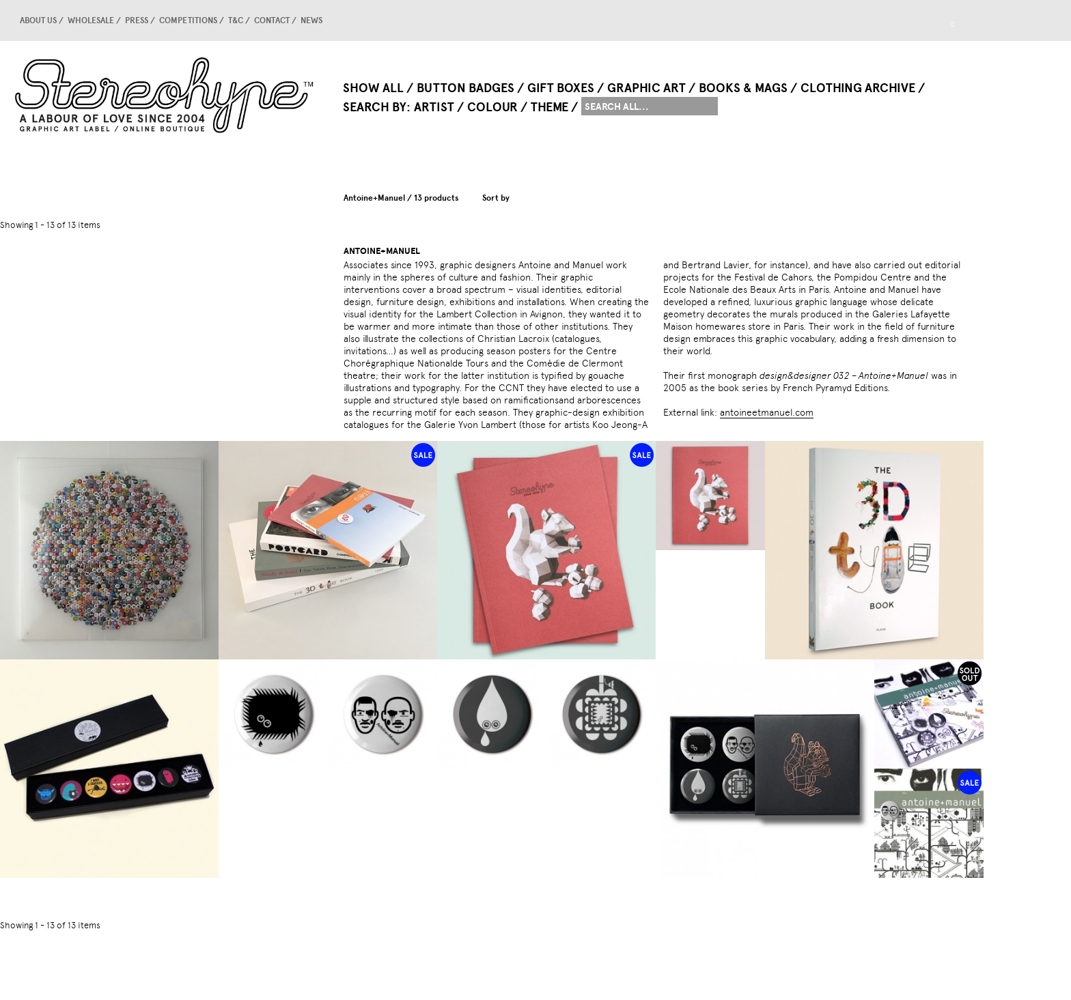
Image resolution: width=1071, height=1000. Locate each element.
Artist (434, 107)
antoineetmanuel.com (766, 412)
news (311, 20)
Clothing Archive (858, 88)
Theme (549, 107)
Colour (492, 107)
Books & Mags (743, 88)
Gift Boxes (560, 88)
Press (136, 20)
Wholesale (91, 20)
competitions (188, 20)
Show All (373, 88)
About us (38, 20)
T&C (235, 20)
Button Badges (465, 88)
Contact (272, 20)
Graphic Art (646, 88)
